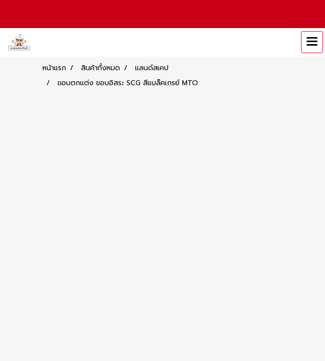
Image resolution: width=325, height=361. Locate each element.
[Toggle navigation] (312, 42)
